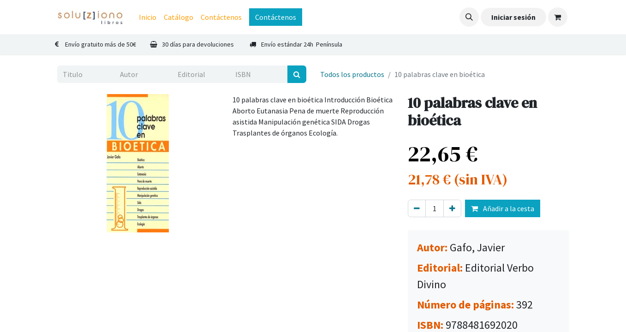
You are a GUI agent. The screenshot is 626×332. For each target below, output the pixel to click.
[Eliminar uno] (417, 208)
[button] (469, 17)
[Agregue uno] (452, 208)
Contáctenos (275, 17)
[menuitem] (147, 17)
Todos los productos (352, 74)
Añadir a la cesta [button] (502, 208)
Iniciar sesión (513, 17)
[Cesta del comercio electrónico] (557, 17)
